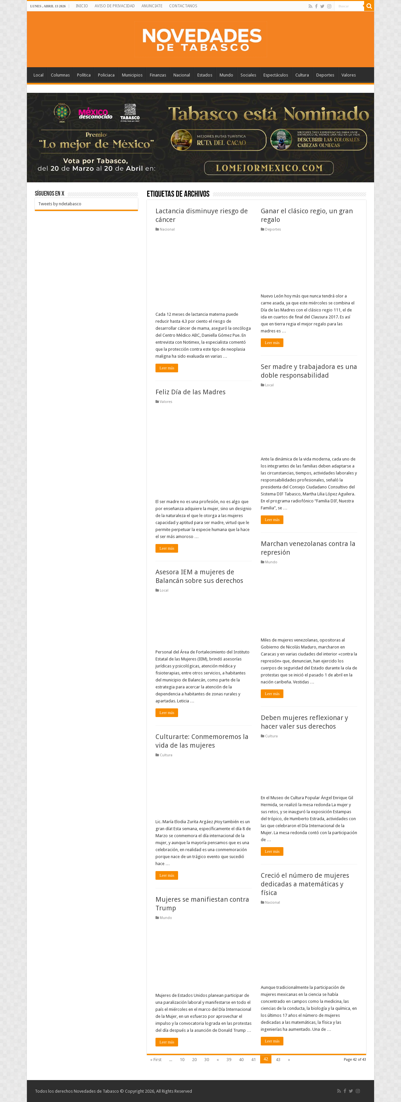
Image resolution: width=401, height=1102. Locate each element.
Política (84, 75)
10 (182, 1059)
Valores (349, 75)
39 (229, 1059)
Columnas (60, 75)
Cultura (302, 75)
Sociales (248, 75)
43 (278, 1059)
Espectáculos (275, 75)
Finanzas (158, 75)
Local (39, 75)
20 (194, 1059)
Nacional (181, 75)
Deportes (325, 75)
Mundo (226, 75)
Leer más (166, 368)
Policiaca (106, 75)
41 (253, 1059)
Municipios (132, 75)
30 (206, 1059)
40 (241, 1059)
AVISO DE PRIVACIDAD (115, 6)
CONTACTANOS (183, 6)
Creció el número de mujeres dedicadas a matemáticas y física (305, 884)
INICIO (82, 6)
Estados (204, 75)
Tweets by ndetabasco (59, 203)
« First (155, 1059)
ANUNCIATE (152, 6)
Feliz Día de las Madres (190, 392)
